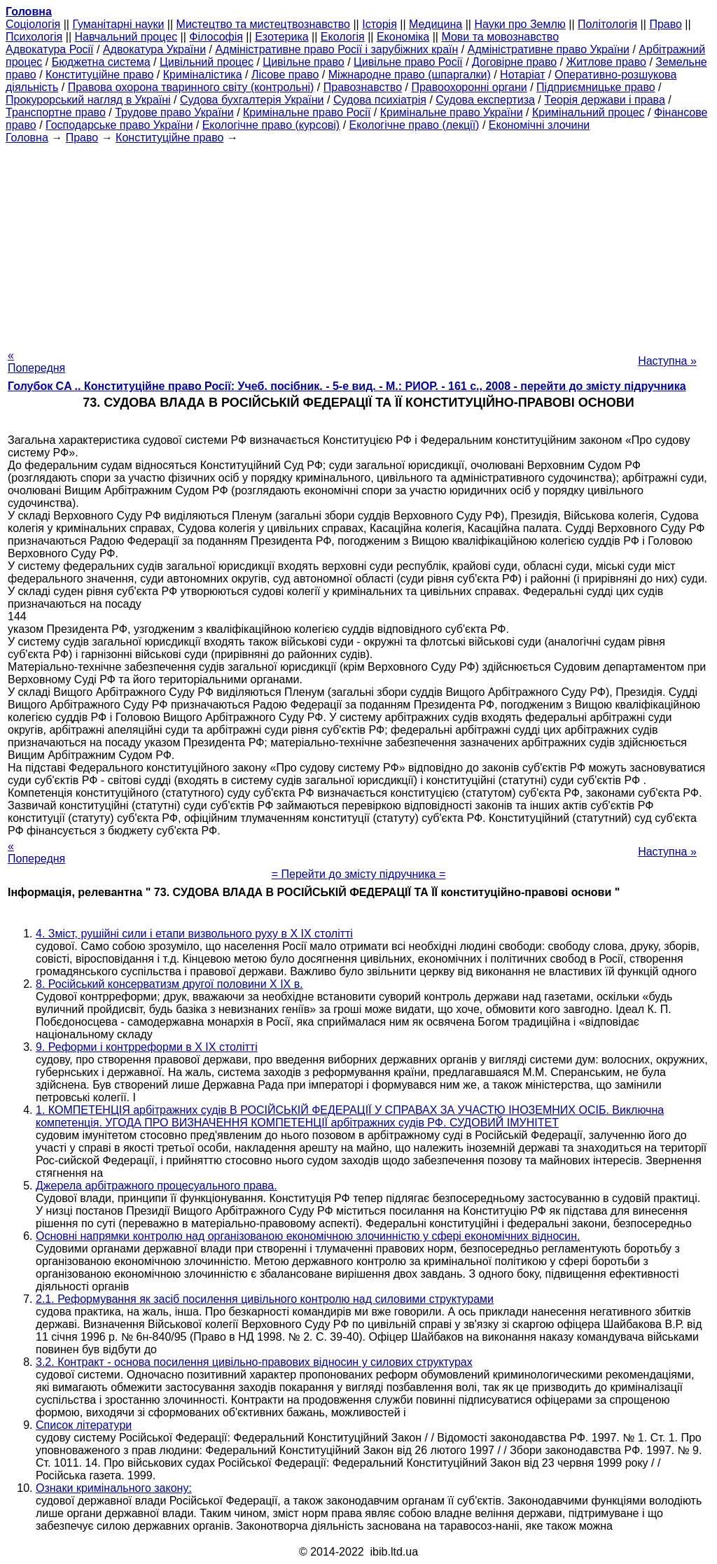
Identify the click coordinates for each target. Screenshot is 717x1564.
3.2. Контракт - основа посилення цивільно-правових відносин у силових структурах (254, 1362)
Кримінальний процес (588, 112)
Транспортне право (56, 112)
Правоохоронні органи (469, 87)
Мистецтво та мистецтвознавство (263, 24)
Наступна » (667, 361)
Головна (27, 138)
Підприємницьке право (595, 87)
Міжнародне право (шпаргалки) (409, 75)
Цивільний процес (206, 62)
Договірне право (514, 62)
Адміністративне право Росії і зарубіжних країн (336, 49)
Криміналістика (202, 75)
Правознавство (362, 87)
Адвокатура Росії (50, 49)
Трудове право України (174, 112)
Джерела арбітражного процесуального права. (156, 1186)
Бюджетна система (101, 62)
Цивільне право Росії (408, 62)
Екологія (343, 37)
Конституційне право (99, 75)
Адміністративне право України (548, 49)
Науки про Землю (519, 24)
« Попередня (36, 361)
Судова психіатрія (379, 100)
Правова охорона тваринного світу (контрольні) (191, 87)
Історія (379, 24)
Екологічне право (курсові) (271, 125)
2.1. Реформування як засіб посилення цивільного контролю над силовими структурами (265, 1299)
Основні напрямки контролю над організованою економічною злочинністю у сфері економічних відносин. (308, 1236)
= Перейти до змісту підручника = (359, 874)
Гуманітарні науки (118, 24)
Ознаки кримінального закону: (114, 1488)
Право (665, 24)
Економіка (403, 37)
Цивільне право (303, 62)
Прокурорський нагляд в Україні (88, 100)
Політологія (607, 24)
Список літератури (84, 1425)
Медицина (435, 24)
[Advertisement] (358, 242)
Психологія (34, 37)
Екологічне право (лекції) (414, 125)
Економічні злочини (539, 125)
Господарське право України (119, 125)
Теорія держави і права (604, 100)
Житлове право (606, 62)
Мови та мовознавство (500, 37)
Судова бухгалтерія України (252, 100)
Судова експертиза (485, 100)
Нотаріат (522, 75)
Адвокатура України (154, 49)
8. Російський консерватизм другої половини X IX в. (169, 984)
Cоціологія (33, 24)
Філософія (216, 37)
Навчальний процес (125, 37)
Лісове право (285, 75)
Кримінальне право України (451, 112)
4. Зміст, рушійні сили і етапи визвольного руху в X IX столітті (194, 934)
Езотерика (282, 37)
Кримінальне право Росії (306, 112)
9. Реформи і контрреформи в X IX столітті (147, 1047)
